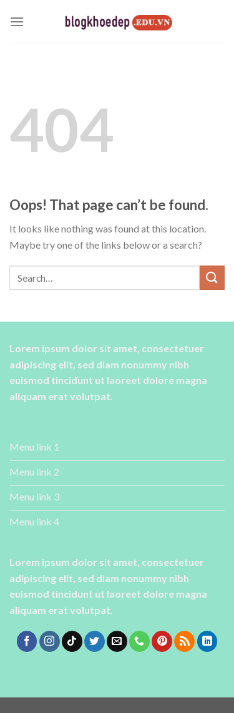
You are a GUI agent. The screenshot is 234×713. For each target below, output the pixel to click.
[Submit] (212, 278)
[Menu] (16, 21)
